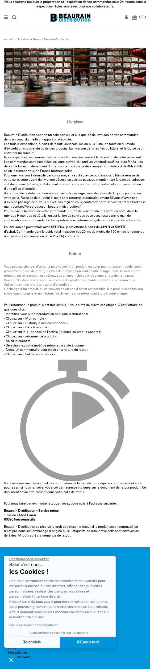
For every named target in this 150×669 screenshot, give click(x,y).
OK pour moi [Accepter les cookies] (70, 642)
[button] (11, 660)
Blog (12, 648)
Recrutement (19, 657)
